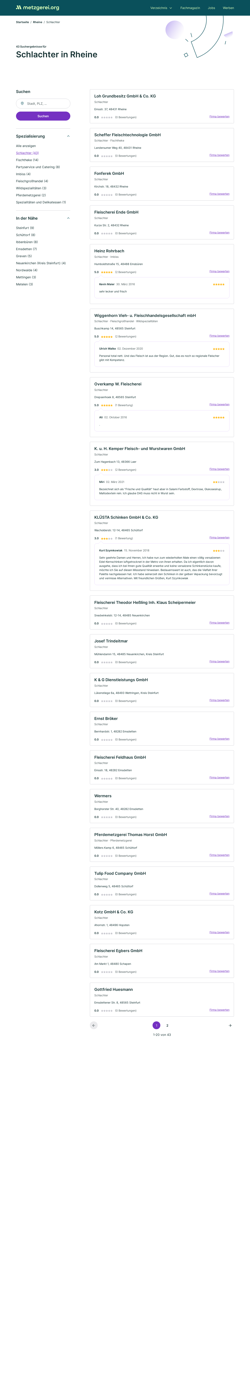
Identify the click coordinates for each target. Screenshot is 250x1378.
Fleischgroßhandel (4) (32, 181)
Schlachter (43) (27, 153)
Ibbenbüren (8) (27, 242)
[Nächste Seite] (230, 1033)
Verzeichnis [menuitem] (158, 8)
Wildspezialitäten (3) (31, 188)
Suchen (43, 116)
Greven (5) (24, 256)
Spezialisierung (30, 136)
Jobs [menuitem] (211, 8)
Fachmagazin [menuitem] (190, 8)
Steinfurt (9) (25, 228)
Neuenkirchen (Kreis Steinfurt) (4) (41, 263)
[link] (162, 107)
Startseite (22, 22)
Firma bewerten (219, 117)
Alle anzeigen (26, 146)
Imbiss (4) (23, 174)
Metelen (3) (24, 285)
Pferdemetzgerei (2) (31, 196)
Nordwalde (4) (27, 270)
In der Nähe (27, 218)
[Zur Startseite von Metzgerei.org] (37, 8)
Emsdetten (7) (26, 249)
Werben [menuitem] (228, 8)
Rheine (37, 22)
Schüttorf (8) (25, 235)
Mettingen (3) (26, 278)
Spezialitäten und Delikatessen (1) (41, 203)
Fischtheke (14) (27, 160)
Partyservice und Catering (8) (38, 167)
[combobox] (43, 104)
